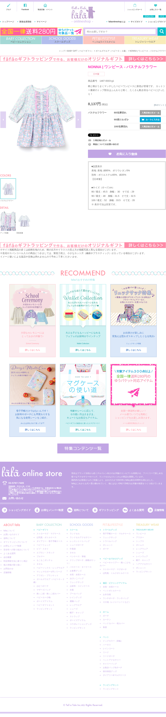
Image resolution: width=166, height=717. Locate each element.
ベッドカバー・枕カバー (114, 623)
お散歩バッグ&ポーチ (112, 667)
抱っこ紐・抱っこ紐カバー (48, 593)
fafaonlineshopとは (117, 22)
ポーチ (106, 549)
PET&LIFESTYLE (103, 40)
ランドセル (75, 533)
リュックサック (77, 582)
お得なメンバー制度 (52, 510)
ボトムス (140, 545)
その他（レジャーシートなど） (117, 602)
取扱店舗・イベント (45, 9)
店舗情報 (159, 510)
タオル (40, 564)
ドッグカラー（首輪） (113, 641)
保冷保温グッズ (110, 671)
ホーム (106, 612)
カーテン (107, 619)
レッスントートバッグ (80, 541)
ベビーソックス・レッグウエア (50, 568)
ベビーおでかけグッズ (113, 559)
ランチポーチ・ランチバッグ (116, 598)
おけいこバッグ (77, 578)
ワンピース (141, 533)
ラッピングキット (45, 609)
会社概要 (7, 557)
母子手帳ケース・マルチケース (117, 533)
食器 (105, 627)
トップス (140, 541)
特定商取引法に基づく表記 (15, 561)
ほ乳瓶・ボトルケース (46, 537)
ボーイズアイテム (45, 601)
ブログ (8, 9)
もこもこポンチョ (45, 560)
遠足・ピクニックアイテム (115, 583)
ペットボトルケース (112, 591)
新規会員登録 (25, 22)
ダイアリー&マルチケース (114, 675)
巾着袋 (73, 549)
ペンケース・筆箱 (78, 556)
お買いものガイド (11, 534)
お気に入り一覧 (155, 9)
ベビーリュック (44, 545)
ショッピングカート (134, 9)
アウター (140, 537)
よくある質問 (136, 510)
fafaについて (9, 530)
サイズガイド (137, 22)
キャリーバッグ (110, 664)
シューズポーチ (77, 545)
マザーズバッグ (44, 590)
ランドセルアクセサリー (81, 537)
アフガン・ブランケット (47, 575)
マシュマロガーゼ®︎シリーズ (49, 571)
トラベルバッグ (110, 541)
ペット (106, 637)
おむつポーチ (43, 586)
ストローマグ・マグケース (48, 533)
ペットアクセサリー (112, 660)
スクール (74, 530)
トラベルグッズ (110, 530)
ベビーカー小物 (44, 597)
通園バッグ (75, 601)
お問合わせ (8, 569)
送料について (81, 510)
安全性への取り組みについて (16, 549)
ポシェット (108, 545)
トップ (62, 51)
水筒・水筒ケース (78, 574)
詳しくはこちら (32, 350)
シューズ (74, 609)
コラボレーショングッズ (81, 624)
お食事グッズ (76, 571)
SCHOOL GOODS (62, 40)
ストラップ (75, 616)
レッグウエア (76, 605)
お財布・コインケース (80, 586)
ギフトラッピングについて (15, 542)
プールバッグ (76, 593)
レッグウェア (142, 549)
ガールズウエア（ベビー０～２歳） (111, 51)
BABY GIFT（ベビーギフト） (80, 51)
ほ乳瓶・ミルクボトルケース (116, 573)
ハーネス (107, 645)
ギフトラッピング (109, 510)
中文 (162, 16)
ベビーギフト (43, 530)
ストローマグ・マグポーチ (115, 569)
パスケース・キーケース (81, 567)
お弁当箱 (107, 594)
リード (106, 652)
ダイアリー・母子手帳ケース (49, 541)
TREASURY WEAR (145, 40)
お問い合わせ (15, 498)
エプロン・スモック (46, 552)
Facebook (25, 9)
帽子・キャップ (77, 613)
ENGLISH (149, 16)
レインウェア (142, 556)
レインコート (109, 648)
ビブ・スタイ (43, 549)
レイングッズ (76, 597)
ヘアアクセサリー (144, 564)
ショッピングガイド (157, 22)
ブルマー (41, 556)
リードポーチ (109, 656)
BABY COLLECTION (20, 40)
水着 (72, 590)
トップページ (8, 22)
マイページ (42, 22)
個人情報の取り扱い (12, 565)
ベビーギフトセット (46, 605)
